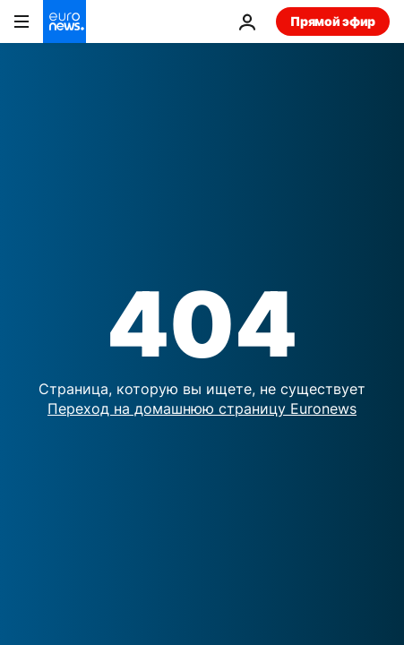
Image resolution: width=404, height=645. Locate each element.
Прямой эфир (332, 21)
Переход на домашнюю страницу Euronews (202, 408)
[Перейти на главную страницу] (64, 21)
